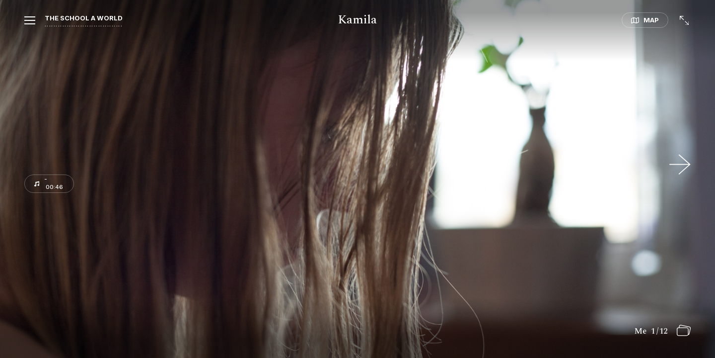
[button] (17, 21)
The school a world (84, 18)
